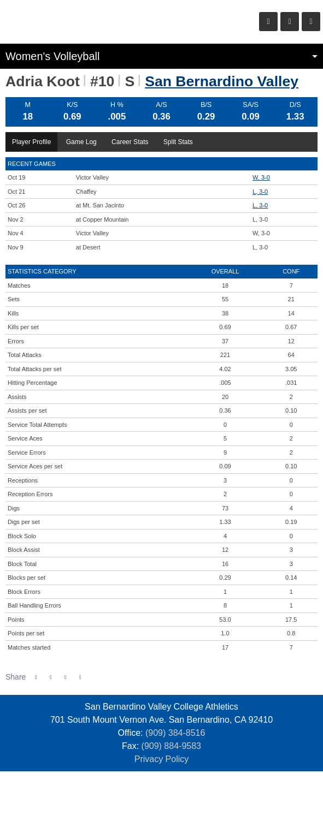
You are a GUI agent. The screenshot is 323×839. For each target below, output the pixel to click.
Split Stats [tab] (178, 142)
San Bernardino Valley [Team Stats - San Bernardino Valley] (221, 81)
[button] (80, 677)
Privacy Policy (161, 759)
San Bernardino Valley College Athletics (71, 22)
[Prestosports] (211, 805)
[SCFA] (161, 805)
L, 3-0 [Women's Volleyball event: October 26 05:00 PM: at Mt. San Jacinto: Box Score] (260, 205)
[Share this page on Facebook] (35, 677)
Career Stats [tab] (129, 142)
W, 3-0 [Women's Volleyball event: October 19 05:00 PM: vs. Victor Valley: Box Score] (261, 177)
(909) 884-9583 (171, 746)
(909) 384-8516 (175, 732)
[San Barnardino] (111, 805)
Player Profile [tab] (31, 142)
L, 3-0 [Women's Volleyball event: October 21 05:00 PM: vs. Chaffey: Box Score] (260, 191)
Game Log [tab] (81, 142)
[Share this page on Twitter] (50, 677)
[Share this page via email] (65, 677)
